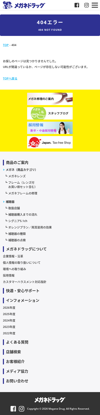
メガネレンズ (17, 176)
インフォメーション (22, 300)
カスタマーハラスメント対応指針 (24, 282)
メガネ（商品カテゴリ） (22, 170)
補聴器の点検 (17, 240)
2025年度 (9, 314)
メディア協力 (17, 371)
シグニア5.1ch (17, 221)
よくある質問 (17, 342)
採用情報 (8, 275)
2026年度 (9, 307)
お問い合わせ (17, 380)
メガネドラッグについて (26, 249)
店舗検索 (13, 351)
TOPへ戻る (10, 78)
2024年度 (9, 320)
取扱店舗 (14, 208)
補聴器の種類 (17, 234)
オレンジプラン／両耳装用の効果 (30, 227)
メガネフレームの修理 (22, 193)
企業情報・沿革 (13, 256)
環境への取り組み (14, 269)
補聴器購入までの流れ (22, 214)
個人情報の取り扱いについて (22, 262)
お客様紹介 (15, 361)
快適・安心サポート (23, 290)
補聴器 (10, 202)
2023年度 (9, 327)
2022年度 (9, 333)
